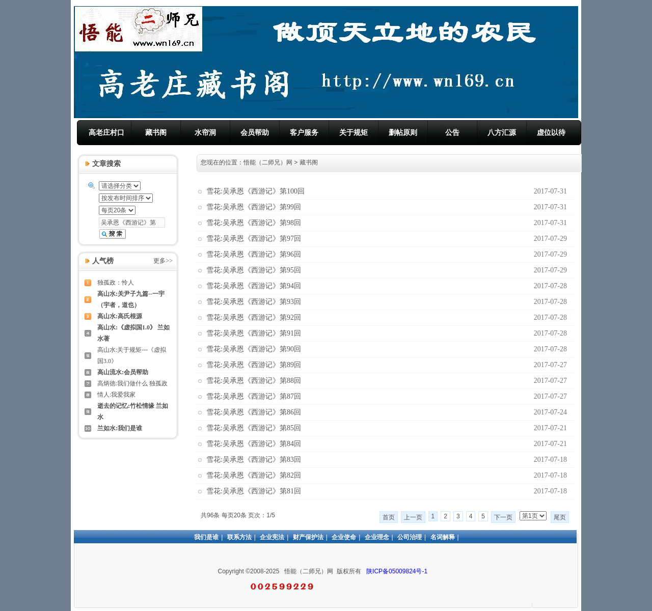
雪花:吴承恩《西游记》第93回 (253, 302)
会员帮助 (254, 132)
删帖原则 (403, 132)
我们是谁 (206, 537)
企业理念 (377, 537)
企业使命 (344, 537)
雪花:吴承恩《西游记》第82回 (253, 475)
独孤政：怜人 (115, 282)
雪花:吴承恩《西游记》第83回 (253, 459)
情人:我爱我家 (116, 394)
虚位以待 (551, 132)
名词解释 (442, 537)
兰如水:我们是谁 (119, 428)
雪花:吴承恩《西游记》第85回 (253, 428)
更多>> (163, 260)
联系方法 (239, 537)
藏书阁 (156, 132)
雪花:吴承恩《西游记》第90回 (253, 349)
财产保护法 (308, 537)
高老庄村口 (106, 132)
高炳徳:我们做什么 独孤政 (132, 383)
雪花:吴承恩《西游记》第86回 (253, 412)
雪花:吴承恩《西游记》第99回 (253, 207)
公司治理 (409, 537)
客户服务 (304, 132)
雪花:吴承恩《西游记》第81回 (253, 491)
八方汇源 (501, 132)
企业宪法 (272, 537)
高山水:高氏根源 (119, 316)
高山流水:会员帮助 (122, 372)
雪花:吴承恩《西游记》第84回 (253, 444)
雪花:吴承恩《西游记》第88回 (253, 380)
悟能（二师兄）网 (267, 162)
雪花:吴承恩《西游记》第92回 (253, 317)
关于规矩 (353, 132)
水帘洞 (205, 132)
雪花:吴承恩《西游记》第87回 (253, 396)
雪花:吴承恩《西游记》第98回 (253, 223)
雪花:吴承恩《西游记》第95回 (253, 270)
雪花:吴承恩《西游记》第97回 (253, 238)
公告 (452, 132)
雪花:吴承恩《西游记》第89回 (253, 365)
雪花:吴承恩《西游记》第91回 (253, 333)
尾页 (560, 517)
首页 (389, 517)
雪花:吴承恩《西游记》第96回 (253, 254)
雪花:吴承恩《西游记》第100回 (255, 191)
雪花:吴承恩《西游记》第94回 (253, 286)
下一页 (503, 517)
